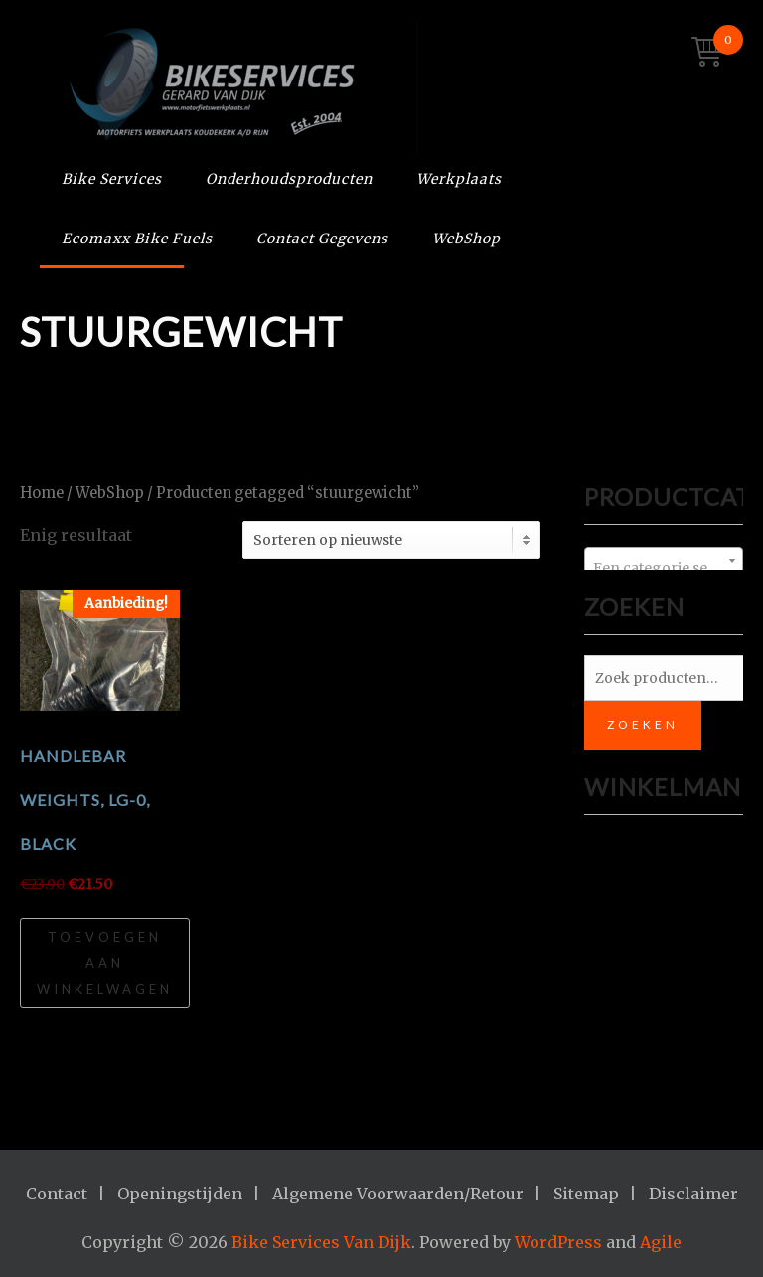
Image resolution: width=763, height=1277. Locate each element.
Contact (56, 1193)
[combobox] (663, 560)
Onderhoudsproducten (289, 179)
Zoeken (643, 725)
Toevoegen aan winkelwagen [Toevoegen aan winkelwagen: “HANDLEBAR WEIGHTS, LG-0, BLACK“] (105, 963)
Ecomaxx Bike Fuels (137, 238)
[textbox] (663, 568)
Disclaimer (693, 1193)
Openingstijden (179, 1193)
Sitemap (586, 1193)
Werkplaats (459, 179)
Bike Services (112, 179)
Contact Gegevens (322, 238)
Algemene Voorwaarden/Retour (398, 1193)
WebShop (466, 238)
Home (42, 493)
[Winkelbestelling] (391, 540)
